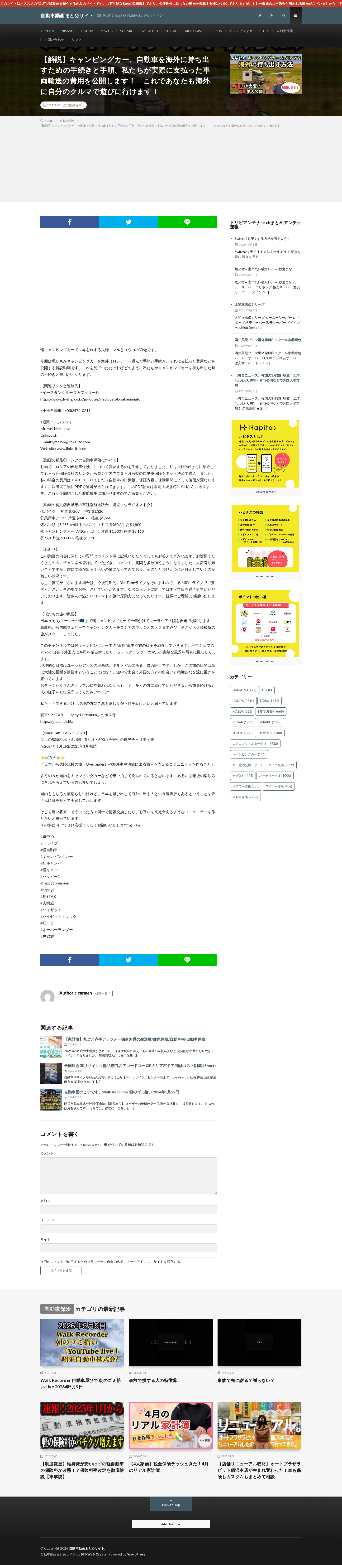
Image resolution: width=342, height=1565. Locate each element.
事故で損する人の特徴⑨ (153, 1380)
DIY (266, 31)
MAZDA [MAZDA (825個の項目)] (242, 711)
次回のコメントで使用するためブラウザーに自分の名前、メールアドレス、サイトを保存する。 (111, 1261)
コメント (47, 1153)
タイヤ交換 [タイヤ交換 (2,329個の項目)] (281, 765)
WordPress (136, 1554)
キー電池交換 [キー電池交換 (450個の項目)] (247, 765)
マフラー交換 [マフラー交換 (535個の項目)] (246, 786)
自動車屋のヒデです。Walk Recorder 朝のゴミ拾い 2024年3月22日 (121, 1092)
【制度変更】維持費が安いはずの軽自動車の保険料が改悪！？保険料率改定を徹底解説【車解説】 (82, 1470)
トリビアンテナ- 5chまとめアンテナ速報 (265, 224)
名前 (45, 1201)
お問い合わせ (54, 40)
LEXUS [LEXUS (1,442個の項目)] (269, 701)
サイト (45, 1239)
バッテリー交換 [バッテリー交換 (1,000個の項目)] (275, 776)
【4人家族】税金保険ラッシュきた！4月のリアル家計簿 (169, 1467)
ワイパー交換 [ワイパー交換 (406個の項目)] (278, 786)
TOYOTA (47, 31)
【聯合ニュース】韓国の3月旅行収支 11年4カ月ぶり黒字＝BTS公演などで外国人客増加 (267, 380)
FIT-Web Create (94, 1554)
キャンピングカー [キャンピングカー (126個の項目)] (249, 754)
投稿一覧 (101, 993)
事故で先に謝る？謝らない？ (246, 1380)
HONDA (87, 31)
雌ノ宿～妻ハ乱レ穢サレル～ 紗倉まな (263, 269)
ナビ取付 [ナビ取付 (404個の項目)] (243, 776)
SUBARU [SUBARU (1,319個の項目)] (270, 722)
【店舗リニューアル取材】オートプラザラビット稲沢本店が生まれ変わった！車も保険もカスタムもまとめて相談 (259, 1470)
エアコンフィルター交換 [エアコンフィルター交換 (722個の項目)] (255, 743)
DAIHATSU (149, 31)
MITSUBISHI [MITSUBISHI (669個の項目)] (271, 711)
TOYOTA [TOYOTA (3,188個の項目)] (270, 733)
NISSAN (68, 31)
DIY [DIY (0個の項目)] (267, 690)
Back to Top (171, 1505)
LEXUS (217, 31)
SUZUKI (171, 31)
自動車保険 (284, 31)
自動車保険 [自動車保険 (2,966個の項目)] (245, 797)
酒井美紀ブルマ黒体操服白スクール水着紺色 (268, 340)
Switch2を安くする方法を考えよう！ (262, 239)
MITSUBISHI (194, 31)
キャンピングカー (242, 31)
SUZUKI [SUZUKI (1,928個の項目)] (243, 733)
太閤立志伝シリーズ (250, 304)
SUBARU (126, 31)
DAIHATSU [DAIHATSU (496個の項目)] (244, 690)
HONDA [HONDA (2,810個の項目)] (243, 701)
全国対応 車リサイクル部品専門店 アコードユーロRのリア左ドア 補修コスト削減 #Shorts (140, 1065)
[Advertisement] (171, 163)
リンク (76, 40)
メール (47, 1220)
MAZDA (107, 31)
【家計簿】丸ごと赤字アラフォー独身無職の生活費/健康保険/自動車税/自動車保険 (134, 1039)
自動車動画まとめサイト (86, 1548)
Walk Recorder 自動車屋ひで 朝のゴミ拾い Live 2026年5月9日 (80, 1383)
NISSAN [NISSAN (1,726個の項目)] (243, 722)
